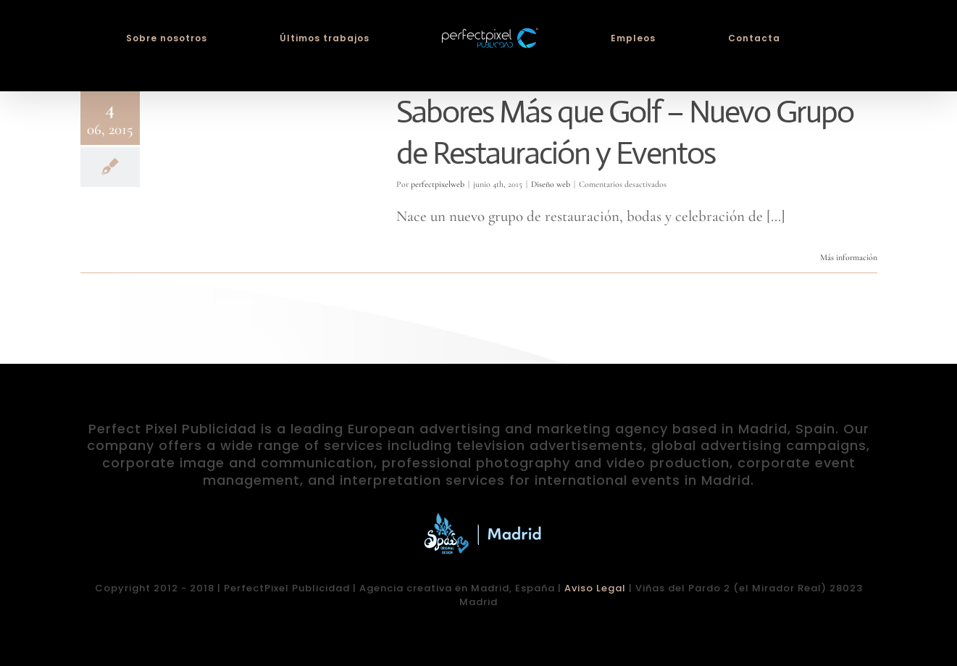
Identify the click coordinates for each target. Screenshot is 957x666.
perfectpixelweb (437, 184)
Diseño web (550, 184)
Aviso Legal (595, 588)
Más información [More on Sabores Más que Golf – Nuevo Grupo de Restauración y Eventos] (848, 257)
